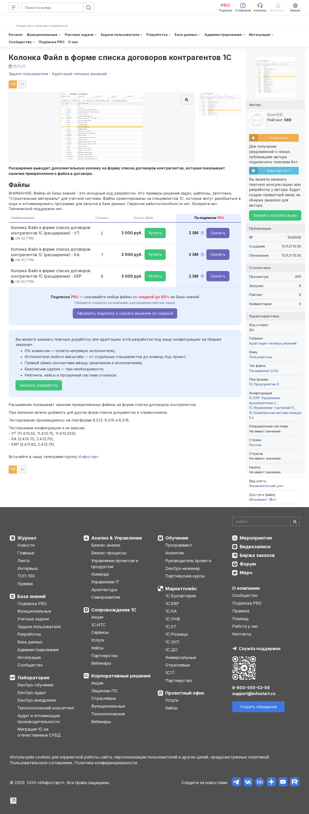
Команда (100, 574)
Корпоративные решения (121, 676)
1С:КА (171, 611)
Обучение (176, 538)
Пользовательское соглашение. (41, 762)
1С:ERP (172, 603)
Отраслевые (103, 698)
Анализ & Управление (116, 538)
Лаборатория (33, 677)
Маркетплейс (181, 588)
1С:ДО (171, 649)
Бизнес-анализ (105, 545)
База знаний (31, 596)
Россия (255, 445)
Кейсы (97, 647)
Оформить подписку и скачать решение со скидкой (125, 313)
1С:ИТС (98, 624)
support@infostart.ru (253, 693)
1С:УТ (170, 626)
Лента (23, 560)
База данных (29, 642)
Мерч (246, 572)
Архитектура (104, 589)
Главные (25, 553)
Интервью (27, 568)
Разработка (29, 634)
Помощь (240, 618)
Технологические (108, 713)
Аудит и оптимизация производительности (38, 718)
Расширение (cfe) (263, 371)
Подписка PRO (32, 603)
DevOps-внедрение (36, 700)
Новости (26, 545)
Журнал (26, 538)
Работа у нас (245, 626)
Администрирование (38, 649)
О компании (246, 588)
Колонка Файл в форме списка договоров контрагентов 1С (120, 57)
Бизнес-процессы (109, 553)
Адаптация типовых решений (272, 343)
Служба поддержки (259, 648)
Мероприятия (256, 538)
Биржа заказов (257, 555)
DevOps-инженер (182, 568)
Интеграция (29, 657)
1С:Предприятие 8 (264, 384)
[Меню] (13, 7)
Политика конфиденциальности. (106, 762)
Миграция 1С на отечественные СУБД (39, 732)
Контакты (241, 634)
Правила (240, 611)
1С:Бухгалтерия (180, 595)
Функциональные (34, 611)
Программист (179, 545)
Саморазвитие (105, 597)
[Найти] (294, 521)
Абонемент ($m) (262, 499)
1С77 (169, 672)
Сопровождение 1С (113, 610)
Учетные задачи (33, 618)
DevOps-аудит (31, 692)
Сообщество (30, 665)
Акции (97, 617)
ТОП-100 (26, 576)
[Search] (265, 521)
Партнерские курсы (185, 576)
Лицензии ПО (104, 690)
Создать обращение (258, 706)
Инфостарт (88, 456)
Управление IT (105, 582)
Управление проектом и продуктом (114, 563)
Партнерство (104, 655)
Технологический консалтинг (45, 708)
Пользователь (260, 357)
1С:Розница (176, 634)
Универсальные (180, 657)
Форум (248, 564)
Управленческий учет (266, 486)
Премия (25, 583)
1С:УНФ (172, 618)
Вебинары (101, 663)
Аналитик (174, 553)
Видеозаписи (255, 546)
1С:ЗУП (172, 642)
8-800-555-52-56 (251, 687)
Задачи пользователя (39, 626)
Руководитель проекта (188, 560)
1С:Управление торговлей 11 (272, 408)
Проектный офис (185, 693)
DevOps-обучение (35, 684)
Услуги (97, 640)
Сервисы (100, 632)
